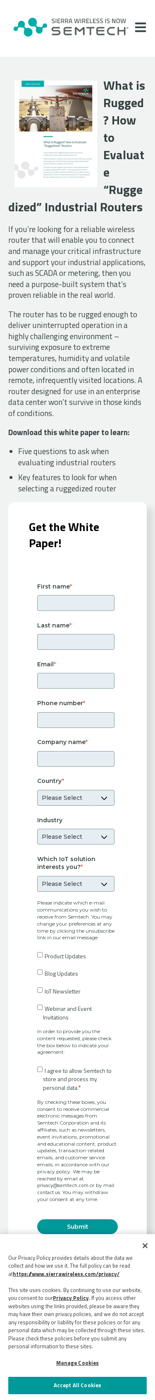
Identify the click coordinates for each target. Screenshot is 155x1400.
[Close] (145, 1246)
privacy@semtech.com (62, 1185)
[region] (77, 1317)
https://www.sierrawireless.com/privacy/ (66, 1274)
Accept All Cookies (77, 1385)
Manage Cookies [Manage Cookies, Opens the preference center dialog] (77, 1363)
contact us (48, 1192)
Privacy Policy (71, 1298)
